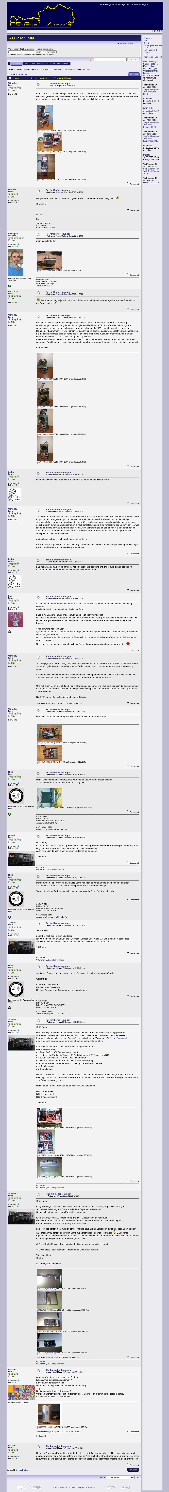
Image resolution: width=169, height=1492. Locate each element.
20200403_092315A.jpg (46, 1310)
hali (10, 596)
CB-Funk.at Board (14, 69)
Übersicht (16, 64)
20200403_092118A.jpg (46, 1331)
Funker (147, 45)
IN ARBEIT (41, 64)
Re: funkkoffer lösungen (58, 190)
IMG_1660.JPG (43, 379)
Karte (146, 48)
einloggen (33, 49)
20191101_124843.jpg (46, 807)
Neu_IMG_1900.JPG (45, 762)
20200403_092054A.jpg (46, 1353)
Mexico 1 (12, 1369)
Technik (26, 69)
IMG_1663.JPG (43, 407)
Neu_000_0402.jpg (44, 179)
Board (146, 43)
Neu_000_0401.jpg (44, 152)
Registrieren (62, 64)
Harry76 (12, 189)
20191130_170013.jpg (46, 1177)
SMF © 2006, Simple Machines (83, 1488)
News (146, 55)
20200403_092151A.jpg (46, 1289)
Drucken (134, 74)
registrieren (47, 49)
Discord (147, 52)
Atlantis (12, 835)
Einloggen (51, 64)
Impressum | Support (153, 57)
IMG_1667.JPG (43, 462)
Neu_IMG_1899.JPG (45, 743)
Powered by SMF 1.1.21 (61, 1488)
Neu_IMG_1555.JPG (45, 130)
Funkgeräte (35, 69)
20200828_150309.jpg (46, 1427)
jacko (11, 472)
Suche (32, 64)
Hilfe (26, 64)
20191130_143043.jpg (46, 1128)
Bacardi (12, 1445)
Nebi (10, 772)
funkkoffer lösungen (86, 69)
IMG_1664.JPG (43, 434)
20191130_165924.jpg (46, 1155)
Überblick (148, 38)
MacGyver (72, 69)
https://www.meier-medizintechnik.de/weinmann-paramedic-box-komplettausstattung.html (82, 1039)
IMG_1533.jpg (43, 270)
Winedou (12, 83)
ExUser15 (13, 291)
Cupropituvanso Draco (59, 69)
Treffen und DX (150, 50)
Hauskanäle (156, 45)
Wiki (145, 41)
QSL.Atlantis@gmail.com (55, 869)
